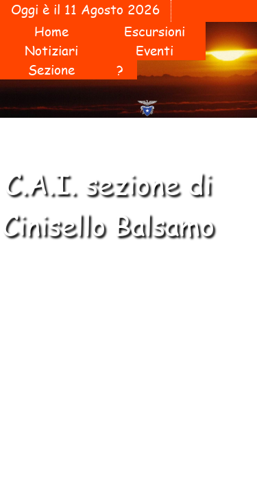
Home (51, 31)
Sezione (51, 70)
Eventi (154, 51)
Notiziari (51, 51)
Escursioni (154, 31)
